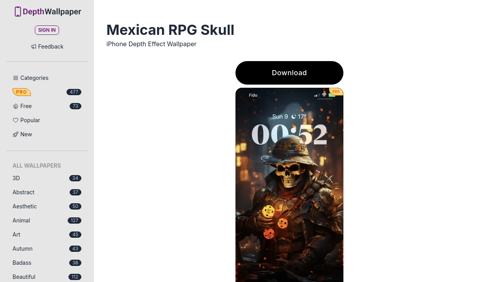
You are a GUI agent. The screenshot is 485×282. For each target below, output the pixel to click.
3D (47, 178)
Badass (47, 262)
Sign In (47, 30)
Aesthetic (47, 206)
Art (47, 234)
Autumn (47, 248)
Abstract (47, 192)
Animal (47, 220)
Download (289, 73)
